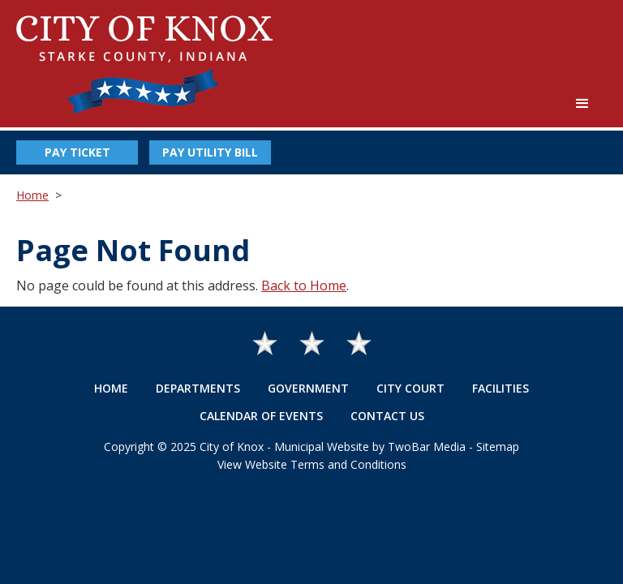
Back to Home (303, 285)
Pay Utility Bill (210, 152)
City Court (410, 388)
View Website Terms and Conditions (311, 464)
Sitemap (497, 446)
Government (308, 388)
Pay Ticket (77, 152)
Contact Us (387, 415)
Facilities (500, 388)
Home (32, 195)
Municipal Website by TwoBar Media (370, 446)
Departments (198, 388)
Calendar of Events (261, 415)
